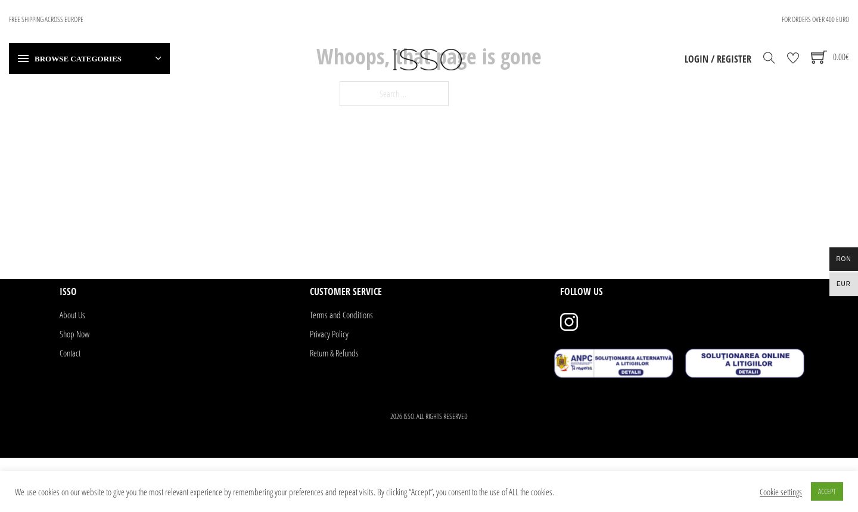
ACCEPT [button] (827, 491)
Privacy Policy (329, 334)
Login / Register (718, 59)
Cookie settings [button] (781, 491)
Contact (70, 353)
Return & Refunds (334, 353)
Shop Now (74, 334)
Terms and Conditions (341, 315)
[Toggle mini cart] (830, 57)
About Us (72, 315)
